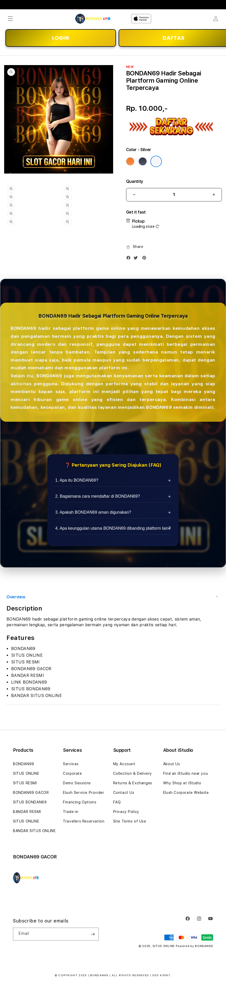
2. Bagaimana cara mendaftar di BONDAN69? (97, 496)
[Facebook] (129, 259)
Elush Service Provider (83, 793)
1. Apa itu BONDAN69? (76, 480)
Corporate (72, 773)
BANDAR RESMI (27, 812)
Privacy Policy (126, 812)
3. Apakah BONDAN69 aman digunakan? (93, 512)
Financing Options (79, 802)
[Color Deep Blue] (142, 161)
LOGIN (60, 38)
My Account (124, 764)
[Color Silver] (156, 161)
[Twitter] (137, 259)
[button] (10, 18)
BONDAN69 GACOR (31, 793)
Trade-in (70, 812)
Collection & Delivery (132, 773)
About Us (171, 764)
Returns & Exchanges (132, 783)
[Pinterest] (145, 259)
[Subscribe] (92, 934)
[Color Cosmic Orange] (130, 161)
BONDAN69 (23, 764)
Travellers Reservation (83, 821)
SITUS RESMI (25, 783)
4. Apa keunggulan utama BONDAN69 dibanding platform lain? (113, 528)
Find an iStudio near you (185, 773)
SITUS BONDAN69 (30, 802)
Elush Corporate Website (186, 793)
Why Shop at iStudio (182, 783)
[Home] (93, 18)
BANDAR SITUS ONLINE (34, 831)
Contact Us (123, 793)
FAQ (117, 802)
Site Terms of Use (129, 821)
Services (71, 764)
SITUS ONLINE (26, 773)
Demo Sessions (77, 783)
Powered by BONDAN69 (194, 946)
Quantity (134, 181)
